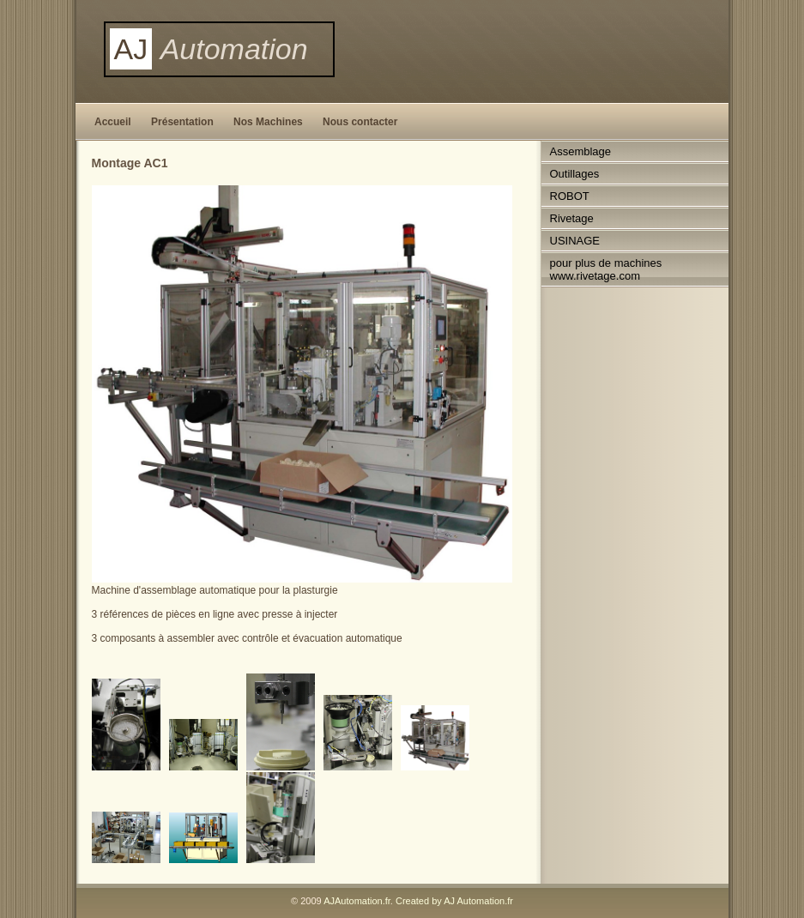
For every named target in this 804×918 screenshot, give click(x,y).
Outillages (575, 173)
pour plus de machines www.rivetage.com (606, 269)
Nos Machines (268, 122)
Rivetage (572, 218)
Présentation (182, 122)
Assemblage (581, 151)
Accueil (112, 122)
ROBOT (569, 196)
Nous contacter (360, 122)
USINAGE (575, 240)
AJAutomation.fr (356, 901)
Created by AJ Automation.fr (454, 901)
